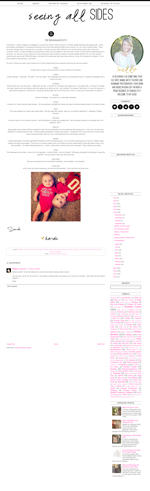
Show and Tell (130, 373)
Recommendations (129, 369)
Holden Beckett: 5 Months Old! (124, 238)
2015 (115, 209)
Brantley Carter (22, 249)
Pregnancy (123, 365)
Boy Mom (117, 307)
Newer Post (11, 344)
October (118, 220)
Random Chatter (96, 249)
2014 (115, 212)
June (117, 250)
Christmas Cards (133, 312)
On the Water (132, 358)
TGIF (130, 382)
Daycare (112, 316)
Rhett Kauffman (123, 371)
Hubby (64, 249)
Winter (125, 394)
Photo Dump (132, 362)
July (116, 247)
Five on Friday (115, 322)
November (118, 218)
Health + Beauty (126, 332)
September (119, 223)
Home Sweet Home (129, 337)
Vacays (112, 388)
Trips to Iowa (133, 384)
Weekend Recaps (130, 390)
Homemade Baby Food (126, 339)
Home (56, 344)
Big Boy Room (124, 302)
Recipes (113, 369)
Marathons (129, 345)
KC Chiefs (81, 249)
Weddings (113, 390)
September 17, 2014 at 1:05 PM (29, 269)
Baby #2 (138, 298)
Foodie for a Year (129, 322)
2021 (115, 198)
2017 (115, 204)
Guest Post (135, 329)
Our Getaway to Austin (121, 229)
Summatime (58, 251)
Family (29, 249)
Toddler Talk (116, 384)
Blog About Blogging (117, 304)
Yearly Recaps (114, 396)
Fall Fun (116, 318)
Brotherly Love (134, 310)
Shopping (116, 373)
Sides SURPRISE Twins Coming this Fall (130, 421)
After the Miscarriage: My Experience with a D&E (130, 466)
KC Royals (88, 249)
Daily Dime (135, 314)
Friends (129, 325)
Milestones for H (134, 347)
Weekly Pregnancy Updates (121, 392)
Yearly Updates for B (126, 396)
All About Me (114, 297)
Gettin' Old (122, 327)
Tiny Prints (138, 382)
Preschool (136, 364)
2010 (115, 277)
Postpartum (113, 364)
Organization (119, 360)
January (118, 264)
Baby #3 (117, 300)
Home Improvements (55, 249)
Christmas (120, 312)
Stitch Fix (120, 378)
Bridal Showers (121, 310)
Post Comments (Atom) (23, 348)
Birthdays (135, 302)
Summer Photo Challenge (119, 380)
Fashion (138, 318)
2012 (115, 271)
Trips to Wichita (116, 386)
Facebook (52, 254)
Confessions (124, 314)
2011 (115, 274)
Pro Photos (114, 367)
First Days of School (133, 320)
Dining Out (121, 316)
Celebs (112, 312)
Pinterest (64, 254)
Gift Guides (134, 327)
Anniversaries (125, 298)
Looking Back (117, 345)
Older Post (101, 344)
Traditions (124, 384)
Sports (52, 251)
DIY (129, 316)
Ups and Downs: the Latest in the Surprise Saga (131, 451)
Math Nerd (138, 345)
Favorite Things (119, 320)
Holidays (128, 335)
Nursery (121, 358)
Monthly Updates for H (125, 354)
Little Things (137, 343)
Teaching (121, 382)
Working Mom (135, 394)
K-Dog (75, 249)
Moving (124, 356)
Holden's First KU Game (122, 226)
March (117, 258)
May (116, 253)
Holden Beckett (43, 249)
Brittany (15, 269)
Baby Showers (129, 300)
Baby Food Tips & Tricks (130, 407)
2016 (115, 206)
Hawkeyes (35, 249)
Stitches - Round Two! (121, 232)
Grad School (124, 329)
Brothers (117, 235)
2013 (115, 268)
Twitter (58, 254)
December (118, 215)
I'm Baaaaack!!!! (119, 240)
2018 (115, 201)
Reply (14, 281)
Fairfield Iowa (137, 316)
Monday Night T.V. (132, 349)
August (117, 244)
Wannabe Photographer (128, 388)
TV (126, 386)
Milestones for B (119, 347)
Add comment (12, 286)
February (118, 261)
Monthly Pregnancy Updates (118, 352)
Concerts (113, 314)
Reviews (112, 371)
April (116, 256)
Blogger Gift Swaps (134, 304)
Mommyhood (115, 350)
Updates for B (135, 386)
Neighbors (132, 356)
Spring (130, 375)
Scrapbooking (137, 371)
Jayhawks (69, 249)
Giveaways (113, 329)
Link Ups (125, 343)
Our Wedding (130, 360)
